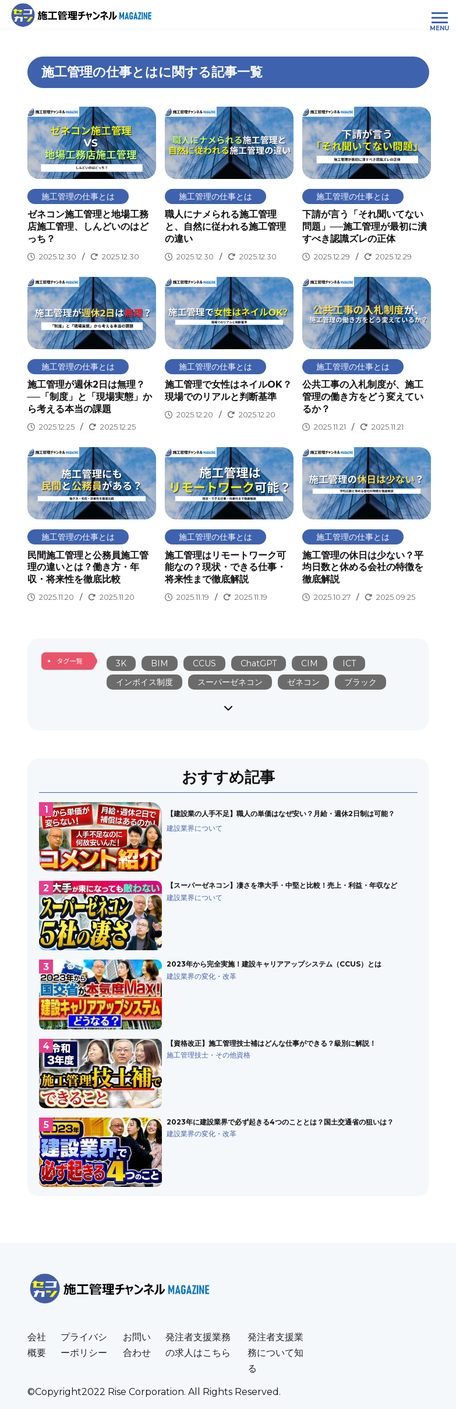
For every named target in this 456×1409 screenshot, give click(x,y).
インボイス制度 (144, 682)
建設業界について (194, 828)
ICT (349, 663)
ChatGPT (259, 663)
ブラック (360, 682)
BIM (159, 663)
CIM (309, 663)
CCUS (204, 663)
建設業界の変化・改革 (201, 976)
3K (121, 663)
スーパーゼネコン (230, 682)
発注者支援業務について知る (275, 1352)
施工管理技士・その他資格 (208, 1054)
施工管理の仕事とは (78, 196)
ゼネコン (303, 682)
